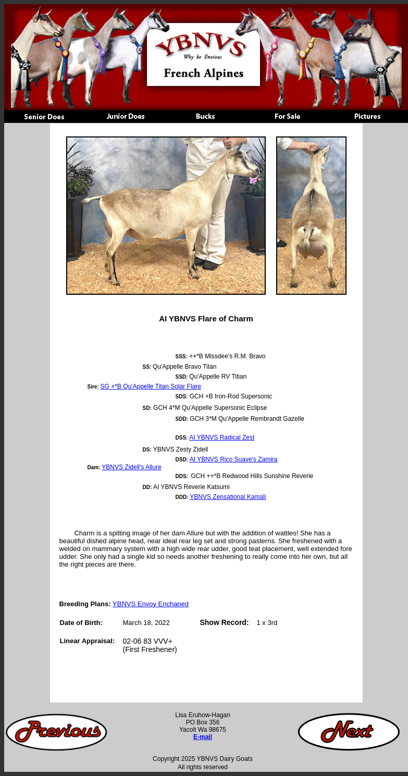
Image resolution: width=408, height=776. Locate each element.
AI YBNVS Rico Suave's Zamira (234, 459)
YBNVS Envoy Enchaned (151, 604)
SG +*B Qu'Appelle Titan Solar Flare (151, 386)
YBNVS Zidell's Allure (131, 467)
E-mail (202, 737)
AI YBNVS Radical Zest (221, 437)
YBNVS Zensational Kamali (228, 496)
